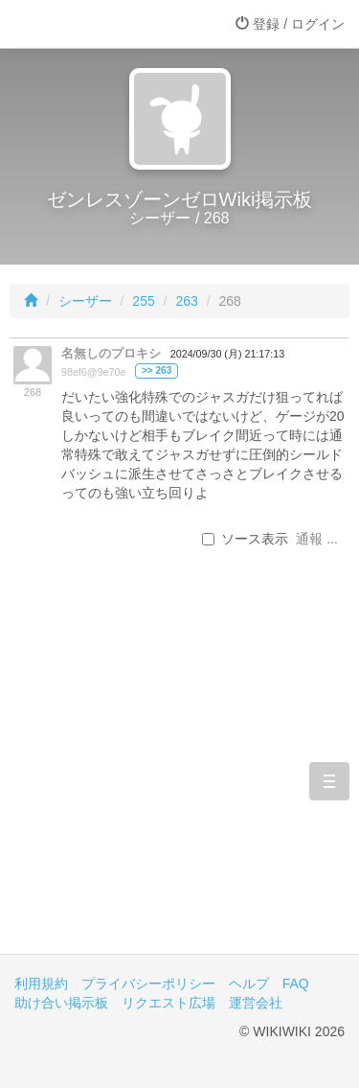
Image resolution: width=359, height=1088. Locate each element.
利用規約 (41, 983)
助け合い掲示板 (61, 1002)
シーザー (85, 301)
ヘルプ (249, 983)
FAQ (295, 983)
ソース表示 (245, 538)
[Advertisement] (179, 781)
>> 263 (156, 370)
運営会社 (255, 1002)
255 (143, 301)
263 (186, 301)
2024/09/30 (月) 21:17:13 (227, 353)
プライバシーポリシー (148, 983)
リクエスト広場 (168, 1002)
